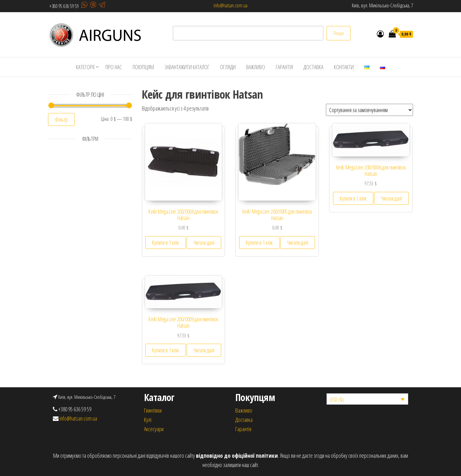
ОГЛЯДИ (228, 67)
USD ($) (337, 399)
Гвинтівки (153, 410)
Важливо (243, 410)
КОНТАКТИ (344, 67)
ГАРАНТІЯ (284, 67)
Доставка (244, 419)
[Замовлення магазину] (369, 110)
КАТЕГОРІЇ (85, 67)
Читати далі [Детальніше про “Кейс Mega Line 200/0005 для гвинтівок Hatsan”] (297, 242)
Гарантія (243, 429)
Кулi (147, 419)
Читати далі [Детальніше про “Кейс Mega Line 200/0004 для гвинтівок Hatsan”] (203, 242)
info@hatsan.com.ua (230, 5)
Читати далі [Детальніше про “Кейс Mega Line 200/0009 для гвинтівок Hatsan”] (203, 350)
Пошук (338, 33)
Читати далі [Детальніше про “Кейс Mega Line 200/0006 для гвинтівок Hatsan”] (391, 198)
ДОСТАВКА (313, 67)
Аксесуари (154, 429)
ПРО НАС (113, 67)
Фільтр (61, 119)
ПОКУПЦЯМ (143, 67)
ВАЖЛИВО (255, 67)
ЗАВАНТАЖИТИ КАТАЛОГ (187, 67)
